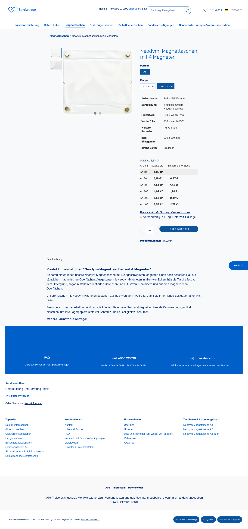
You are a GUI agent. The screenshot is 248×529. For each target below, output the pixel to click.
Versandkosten (114, 497)
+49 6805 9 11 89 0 (17, 395)
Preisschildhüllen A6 (16, 447)
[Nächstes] (131, 82)
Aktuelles (129, 442)
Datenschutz (135, 487)
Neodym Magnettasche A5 (198, 429)
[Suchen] (187, 10)
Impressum (119, 487)
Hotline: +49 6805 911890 (113, 8)
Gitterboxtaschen (15, 429)
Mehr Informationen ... (90, 519)
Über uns (129, 425)
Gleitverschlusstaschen (18, 433)
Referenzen (130, 438)
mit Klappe (148, 86)
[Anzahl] (149, 230)
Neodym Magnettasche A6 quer (201, 433)
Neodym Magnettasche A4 (198, 425)
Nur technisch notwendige (186, 519)
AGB (107, 487)
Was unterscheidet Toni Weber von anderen (148, 433)
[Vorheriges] (64, 82)
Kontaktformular (33, 403)
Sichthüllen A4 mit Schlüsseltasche (24, 451)
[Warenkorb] (216, 10)
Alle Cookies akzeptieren (229, 519)
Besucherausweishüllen (18, 442)
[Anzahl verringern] (143, 230)
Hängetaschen (13, 438)
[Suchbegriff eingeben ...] (166, 10)
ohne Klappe (165, 86)
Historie (128, 429)
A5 (144, 71)
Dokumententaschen (17, 425)
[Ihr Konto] (204, 10)
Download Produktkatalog (79, 447)
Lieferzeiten (71, 442)
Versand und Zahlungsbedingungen (85, 438)
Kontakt (144, 8)
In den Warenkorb (179, 228)
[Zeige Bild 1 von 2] (95, 113)
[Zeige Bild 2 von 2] (100, 113)
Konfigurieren (208, 519)
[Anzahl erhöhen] (156, 230)
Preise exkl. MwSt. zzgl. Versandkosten (165, 212)
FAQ (67, 433)
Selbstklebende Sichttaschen (21, 456)
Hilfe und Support (74, 429)
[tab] (54, 259)
